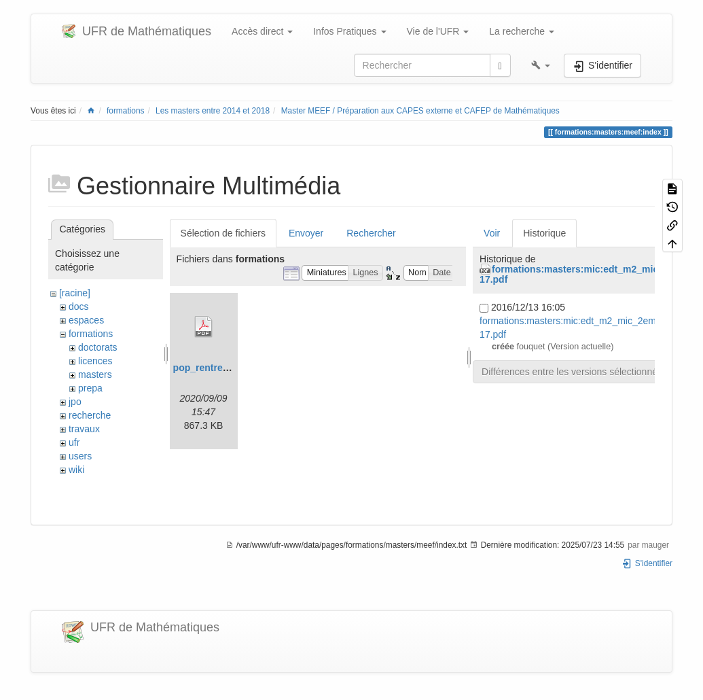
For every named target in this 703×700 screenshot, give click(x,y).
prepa (90, 388)
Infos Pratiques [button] (349, 31)
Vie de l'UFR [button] (438, 31)
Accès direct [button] (262, 31)
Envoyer (306, 233)
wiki (76, 469)
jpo (75, 401)
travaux (84, 428)
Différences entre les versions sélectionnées (575, 371)
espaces (86, 320)
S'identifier (646, 563)
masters (95, 374)
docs (79, 306)
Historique (544, 233)
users (80, 456)
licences (95, 360)
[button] (540, 65)
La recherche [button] (521, 31)
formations (126, 111)
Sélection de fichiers (223, 233)
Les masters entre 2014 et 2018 (213, 111)
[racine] (74, 292)
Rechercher (370, 233)
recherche (90, 415)
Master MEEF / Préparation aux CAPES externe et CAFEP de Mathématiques (420, 111)
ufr (74, 442)
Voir (492, 233)
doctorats (98, 347)
